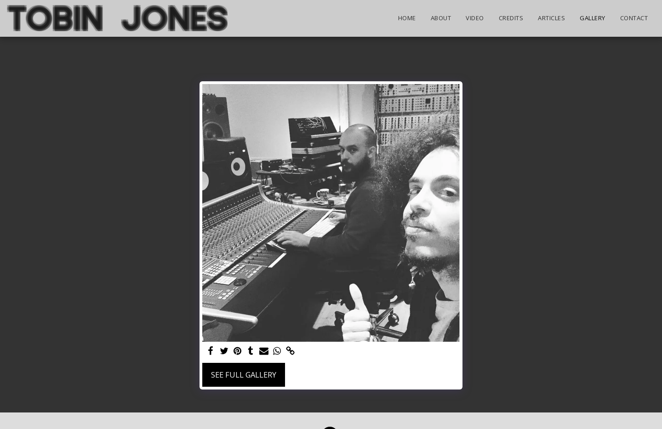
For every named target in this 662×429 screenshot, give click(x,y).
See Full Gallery (243, 374)
